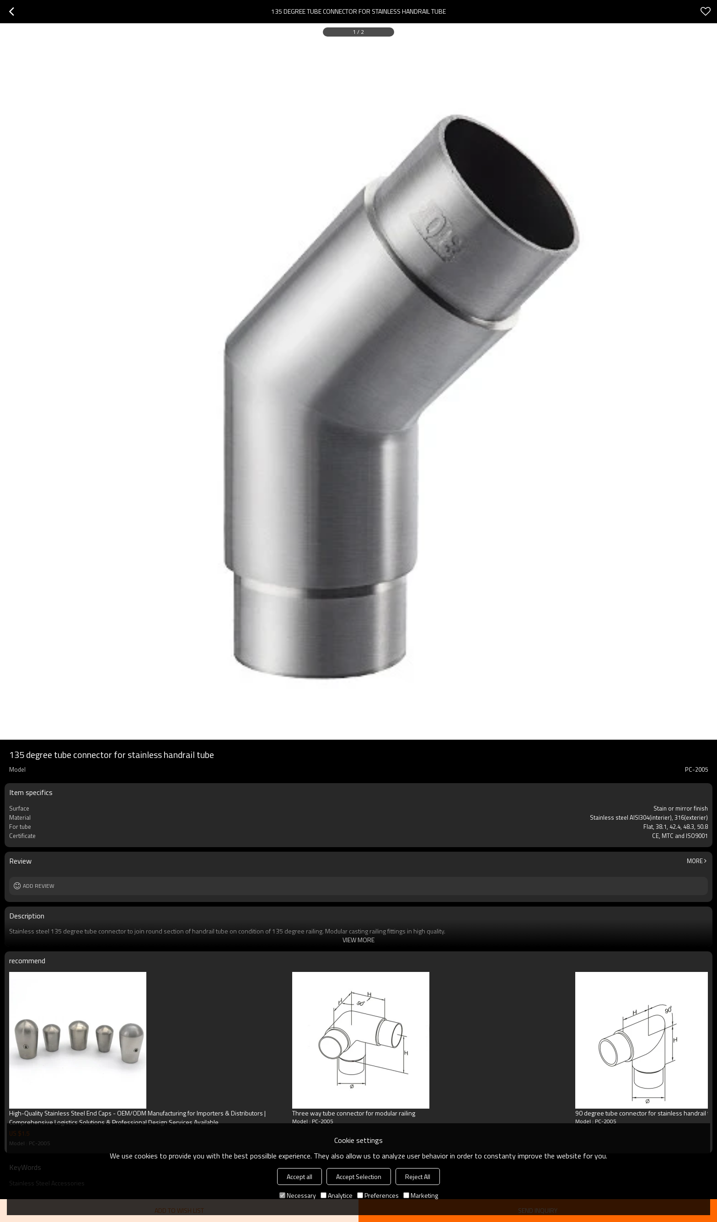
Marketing (420, 1195)
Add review (38, 885)
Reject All (417, 1176)
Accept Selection (358, 1176)
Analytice (337, 1195)
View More (358, 940)
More (695, 860)
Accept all (299, 1176)
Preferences (378, 1195)
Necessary (297, 1195)
